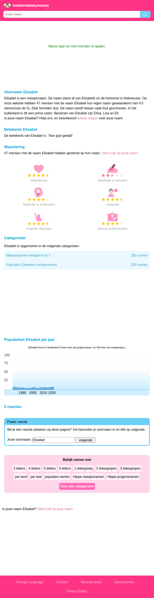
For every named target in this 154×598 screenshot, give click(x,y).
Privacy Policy (77, 591)
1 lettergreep (83, 468)
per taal (35, 476)
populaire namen (57, 476)
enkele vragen (87, 118)
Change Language (29, 582)
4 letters (34, 468)
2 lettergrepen (106, 468)
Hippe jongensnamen (123, 476)
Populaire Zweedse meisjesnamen (77, 264)
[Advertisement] (77, 32)
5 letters (50, 468)
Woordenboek (91, 582)
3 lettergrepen (130, 468)
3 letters (19, 468)
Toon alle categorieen (77, 486)
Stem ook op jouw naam (120, 153)
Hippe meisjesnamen (88, 476)
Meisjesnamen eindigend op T (77, 255)
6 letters (65, 468)
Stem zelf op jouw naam (55, 509)
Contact (62, 582)
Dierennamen (124, 582)
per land (21, 476)
